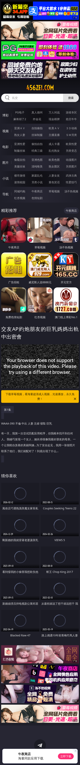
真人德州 (37, 112)
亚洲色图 (37, 160)
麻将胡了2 (19, 119)
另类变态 (71, 150)
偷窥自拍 (19, 160)
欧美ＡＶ (54, 128)
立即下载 (65, 756)
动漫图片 (71, 160)
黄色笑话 (54, 182)
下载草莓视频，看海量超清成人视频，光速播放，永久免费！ (41, 396)
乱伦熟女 (54, 150)
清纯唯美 (37, 166)
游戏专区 (71, 112)
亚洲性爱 (19, 144)
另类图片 (71, 166)
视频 (5, 131)
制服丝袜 (19, 150)
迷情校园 (19, 182)
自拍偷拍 (37, 128)
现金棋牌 (54, 119)
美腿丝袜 (19, 166)
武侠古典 (71, 175)
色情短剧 (37, 198)
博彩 (5, 115)
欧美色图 (54, 160)
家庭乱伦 (37, 175)
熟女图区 (54, 166)
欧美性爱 (71, 144)
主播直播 (54, 135)
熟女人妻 (19, 135)
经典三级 (37, 150)
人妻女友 (54, 175)
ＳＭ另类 (71, 135)
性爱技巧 (71, 182)
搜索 (71, 98)
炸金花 (37, 119)
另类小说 (37, 182)
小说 (5, 178)
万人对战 (54, 112)
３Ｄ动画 (71, 128)
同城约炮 (19, 191)
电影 (5, 147)
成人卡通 (54, 144)
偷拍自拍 (37, 144)
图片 (5, 162)
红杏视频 (19, 198)
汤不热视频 (71, 191)
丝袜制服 (37, 135)
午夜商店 (37, 191)
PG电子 (19, 112)
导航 (5, 194)
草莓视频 (54, 191)
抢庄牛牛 (71, 119)
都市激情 (19, 175)
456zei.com (40, 88)
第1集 (7, 409)
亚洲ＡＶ (19, 128)
